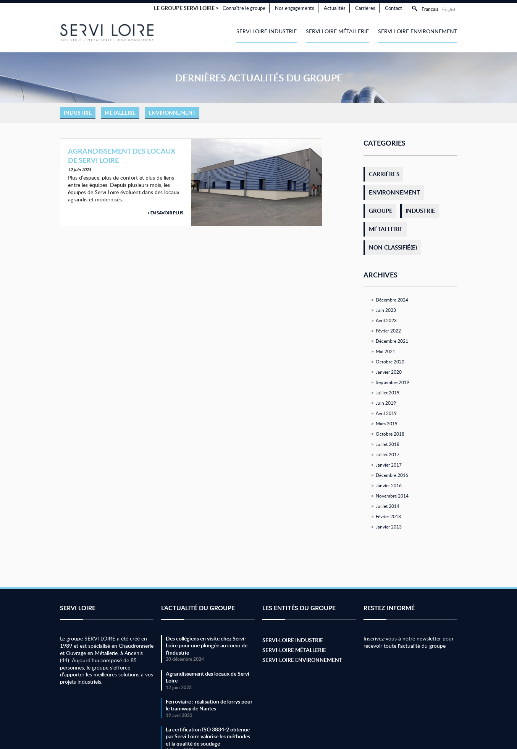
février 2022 (388, 330)
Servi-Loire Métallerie (294, 649)
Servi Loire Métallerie (337, 31)
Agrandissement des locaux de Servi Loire (121, 155)
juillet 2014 (387, 506)
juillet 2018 (387, 444)
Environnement (172, 112)
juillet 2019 (387, 392)
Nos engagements (294, 8)
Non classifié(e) (393, 247)
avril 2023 (386, 320)
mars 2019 (386, 423)
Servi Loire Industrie (266, 31)
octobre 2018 (390, 434)
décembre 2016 (392, 475)
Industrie (78, 112)
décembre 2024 (392, 300)
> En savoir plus (165, 213)
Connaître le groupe (244, 8)
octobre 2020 (390, 361)
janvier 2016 (389, 485)
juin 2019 (386, 403)
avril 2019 (386, 413)
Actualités (335, 8)
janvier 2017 (389, 465)
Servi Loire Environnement (417, 31)
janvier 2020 (389, 372)
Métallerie (120, 112)
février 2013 (388, 516)
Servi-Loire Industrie (292, 640)
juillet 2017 (387, 454)
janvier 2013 (389, 527)
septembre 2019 (392, 382)
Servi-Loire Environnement (302, 659)
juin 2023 (386, 310)
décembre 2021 (392, 341)
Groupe (381, 211)
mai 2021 (385, 351)
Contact (393, 8)
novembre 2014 (392, 496)
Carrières (365, 8)
